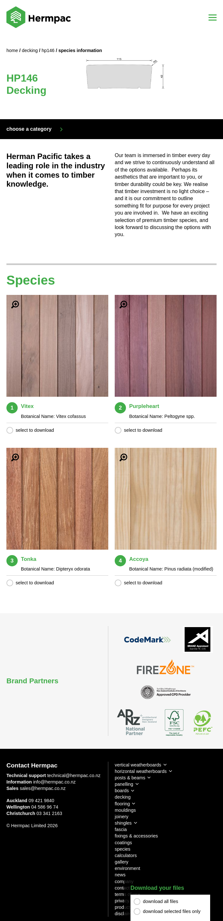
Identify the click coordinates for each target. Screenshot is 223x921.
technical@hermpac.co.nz (74, 775)
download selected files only (172, 911)
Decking (30, 50)
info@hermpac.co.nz (54, 781)
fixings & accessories (136, 835)
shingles (123, 823)
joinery (121, 816)
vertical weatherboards (138, 764)
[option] (111, 76)
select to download (35, 430)
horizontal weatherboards (141, 771)
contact (122, 887)
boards (122, 790)
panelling (124, 784)
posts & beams (130, 777)
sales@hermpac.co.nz (43, 788)
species (122, 849)
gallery (121, 861)
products (123, 907)
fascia (121, 829)
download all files (160, 901)
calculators (126, 855)
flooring (122, 803)
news (120, 874)
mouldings (125, 810)
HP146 (49, 50)
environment (127, 868)
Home (12, 50)
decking (123, 797)
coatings (123, 842)
